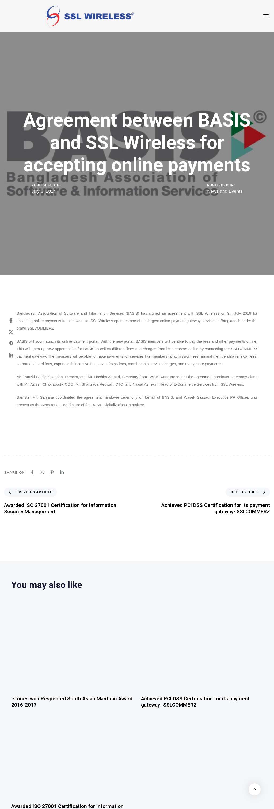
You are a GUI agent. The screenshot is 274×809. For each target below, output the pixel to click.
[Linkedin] (16, 355)
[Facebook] (16, 320)
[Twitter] (16, 332)
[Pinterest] (16, 343)
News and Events (224, 191)
